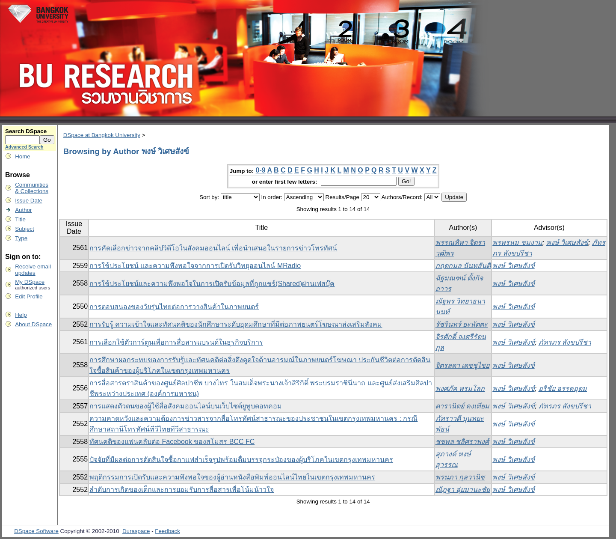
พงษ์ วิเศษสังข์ (567, 242)
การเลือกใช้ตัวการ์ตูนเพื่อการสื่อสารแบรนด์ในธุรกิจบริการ (176, 342)
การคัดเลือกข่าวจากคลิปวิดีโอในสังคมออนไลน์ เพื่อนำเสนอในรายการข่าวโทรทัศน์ (213, 248)
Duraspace (136, 531)
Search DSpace (26, 131)
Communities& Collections (31, 188)
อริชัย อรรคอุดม (563, 388)
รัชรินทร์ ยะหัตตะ (461, 324)
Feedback (167, 531)
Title (20, 219)
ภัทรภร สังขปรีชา (565, 342)
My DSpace (29, 282)
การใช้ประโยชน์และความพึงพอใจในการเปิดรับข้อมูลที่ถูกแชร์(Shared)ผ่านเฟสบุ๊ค (212, 283)
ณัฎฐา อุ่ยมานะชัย (462, 489)
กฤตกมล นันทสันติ (463, 265)
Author (23, 210)
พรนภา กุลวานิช (460, 477)
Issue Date (28, 200)
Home (22, 156)
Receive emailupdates (33, 269)
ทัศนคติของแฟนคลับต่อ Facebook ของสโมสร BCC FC (172, 441)
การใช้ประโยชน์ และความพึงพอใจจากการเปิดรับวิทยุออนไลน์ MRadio (195, 265)
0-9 (261, 170)
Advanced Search (24, 146)
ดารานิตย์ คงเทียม (462, 406)
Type (21, 238)
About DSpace (33, 324)
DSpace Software (36, 531)
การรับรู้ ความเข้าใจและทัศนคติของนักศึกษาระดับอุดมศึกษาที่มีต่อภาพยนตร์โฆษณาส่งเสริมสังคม (235, 324)
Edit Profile (28, 296)
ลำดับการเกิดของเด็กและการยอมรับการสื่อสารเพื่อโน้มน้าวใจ (181, 489)
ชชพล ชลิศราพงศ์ (462, 441)
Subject (24, 229)
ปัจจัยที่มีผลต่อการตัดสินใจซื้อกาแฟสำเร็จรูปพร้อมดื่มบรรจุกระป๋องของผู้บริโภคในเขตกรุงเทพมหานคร (241, 459)
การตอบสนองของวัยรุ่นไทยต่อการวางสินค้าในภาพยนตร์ (174, 306)
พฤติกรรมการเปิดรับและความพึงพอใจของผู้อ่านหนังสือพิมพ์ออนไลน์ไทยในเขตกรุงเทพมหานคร (232, 477)
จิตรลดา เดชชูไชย (462, 365)
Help (21, 315)
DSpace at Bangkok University (101, 135)
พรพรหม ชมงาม (517, 242)
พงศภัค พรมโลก (460, 388)
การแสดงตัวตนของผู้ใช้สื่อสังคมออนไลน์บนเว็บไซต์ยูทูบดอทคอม (185, 406)
